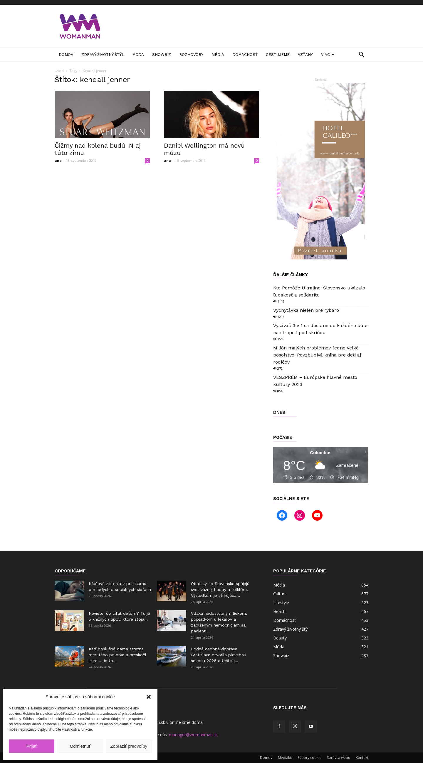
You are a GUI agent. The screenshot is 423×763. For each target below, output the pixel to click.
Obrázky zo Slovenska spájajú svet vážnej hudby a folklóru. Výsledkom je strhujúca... (220, 589)
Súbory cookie (309, 757)
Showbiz (161, 54)
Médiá (218, 54)
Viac (328, 54)
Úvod (59, 70)
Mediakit (285, 757)
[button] (149, 697)
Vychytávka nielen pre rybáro (306, 310)
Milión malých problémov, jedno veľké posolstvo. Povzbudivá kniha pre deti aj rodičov (317, 355)
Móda (138, 54)
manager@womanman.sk (193, 734)
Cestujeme (278, 54)
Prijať (31, 746)
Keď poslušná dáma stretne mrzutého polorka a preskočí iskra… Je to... (117, 655)
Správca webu (338, 757)
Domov (66, 54)
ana (58, 160)
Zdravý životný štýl (102, 54)
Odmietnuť (80, 746)
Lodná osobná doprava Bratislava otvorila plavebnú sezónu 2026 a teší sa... (218, 655)
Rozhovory (191, 54)
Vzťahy (305, 54)
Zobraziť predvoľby (128, 746)
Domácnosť (245, 54)
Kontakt (362, 757)
